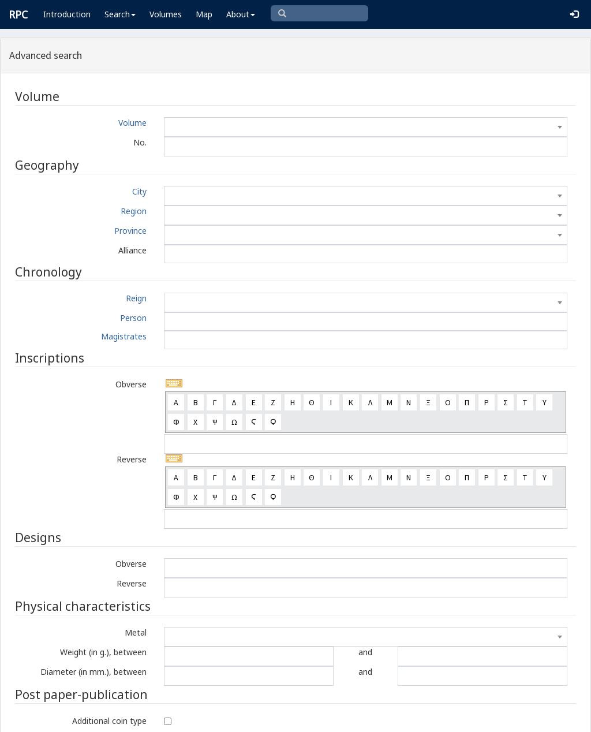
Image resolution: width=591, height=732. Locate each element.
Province (130, 230)
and (365, 652)
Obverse (131, 384)
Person (133, 317)
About (240, 14)
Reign (136, 298)
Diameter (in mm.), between (93, 671)
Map (204, 14)
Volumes (165, 14)
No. (140, 142)
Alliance (132, 250)
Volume (132, 122)
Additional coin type (109, 720)
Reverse (132, 459)
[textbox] (365, 127)
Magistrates (124, 336)
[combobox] (365, 127)
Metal (136, 632)
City (139, 191)
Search (120, 14)
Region (134, 211)
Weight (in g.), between (103, 652)
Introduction (67, 14)
